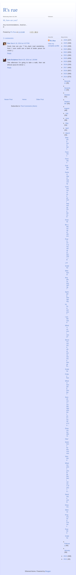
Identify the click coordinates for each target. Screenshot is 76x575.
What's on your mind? (67, 331)
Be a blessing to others (67, 230)
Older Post (40, 99)
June (67, 118)
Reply (9, 53)
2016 (66, 70)
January (67, 550)
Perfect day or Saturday (67, 178)
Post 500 (66, 531)
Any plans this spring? (67, 283)
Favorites (67, 154)
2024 (66, 46)
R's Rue (53, 41)
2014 (66, 77)
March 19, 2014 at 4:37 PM (20, 43)
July (66, 113)
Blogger (48, 571)
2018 (66, 64)
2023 (66, 49)
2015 (66, 73)
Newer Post (8, 99)
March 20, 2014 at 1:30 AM (27, 60)
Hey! (66, 439)
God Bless (67, 167)
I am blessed (67, 319)
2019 (66, 61)
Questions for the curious (67, 447)
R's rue (10, 10)
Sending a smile (67, 498)
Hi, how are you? (67, 309)
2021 (66, 55)
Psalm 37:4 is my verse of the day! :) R (67, 249)
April (67, 128)
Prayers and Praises (67, 520)
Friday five (67, 376)
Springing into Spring (67, 296)
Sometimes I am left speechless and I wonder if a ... (67, 411)
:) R (66, 263)
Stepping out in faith (67, 143)
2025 (66, 43)
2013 (66, 556)
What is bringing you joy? (67, 387)
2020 (66, 58)
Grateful (67, 267)
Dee (8, 43)
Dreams (66, 506)
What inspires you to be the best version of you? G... (67, 477)
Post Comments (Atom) (29, 106)
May (66, 123)
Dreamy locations (67, 432)
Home (24, 99)
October (67, 95)
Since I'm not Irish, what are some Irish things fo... (67, 353)
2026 (66, 40)
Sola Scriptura (12, 60)
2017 (66, 67)
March (67, 133)
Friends (67, 221)
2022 (66, 52)
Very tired (67, 458)
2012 (66, 559)
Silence (67, 511)
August (66, 108)
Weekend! (67, 272)
